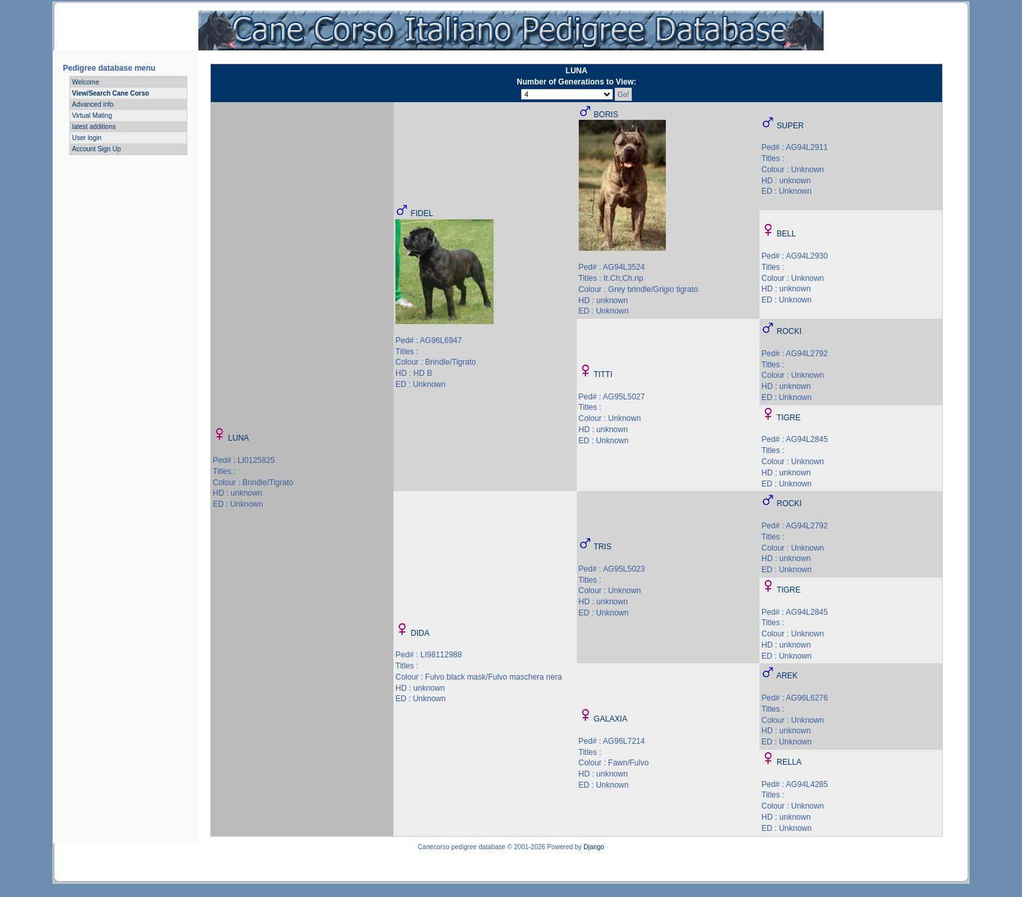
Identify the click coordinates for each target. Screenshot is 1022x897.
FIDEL (422, 213)
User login (86, 137)
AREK (787, 675)
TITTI (603, 374)
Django (593, 847)
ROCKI (788, 331)
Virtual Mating (92, 115)
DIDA (420, 633)
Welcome (86, 82)
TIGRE (788, 417)
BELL (785, 233)
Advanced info (92, 104)
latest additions (94, 126)
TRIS (602, 546)
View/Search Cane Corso (110, 93)
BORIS (606, 114)
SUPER (789, 125)
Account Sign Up (96, 149)
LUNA (238, 438)
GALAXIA (610, 718)
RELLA (788, 762)
